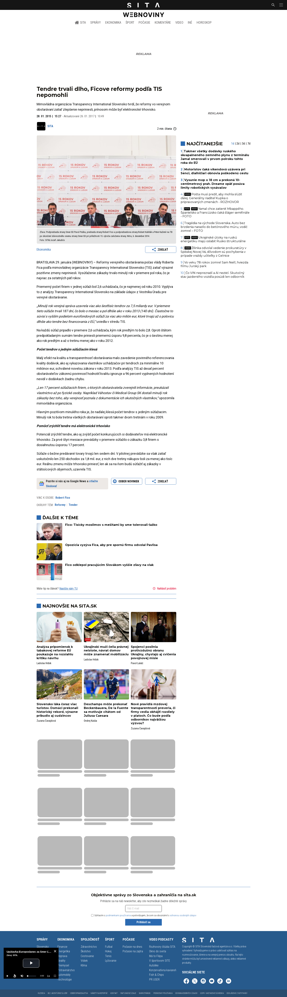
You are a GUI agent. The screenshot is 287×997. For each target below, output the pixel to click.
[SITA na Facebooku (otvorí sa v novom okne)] (186, 981)
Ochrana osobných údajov (186, 993)
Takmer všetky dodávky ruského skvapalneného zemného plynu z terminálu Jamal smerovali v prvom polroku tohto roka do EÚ (215, 156)
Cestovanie (87, 956)
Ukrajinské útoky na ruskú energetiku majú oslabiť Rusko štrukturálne (213, 239)
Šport (130, 22)
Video (179, 22)
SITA (80, 22)
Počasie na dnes (132, 946)
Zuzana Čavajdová (46, 720)
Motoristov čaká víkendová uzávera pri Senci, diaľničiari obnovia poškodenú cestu (214, 171)
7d (248, 143)
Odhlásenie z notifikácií (237, 993)
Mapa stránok (144, 993)
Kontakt (114, 993)
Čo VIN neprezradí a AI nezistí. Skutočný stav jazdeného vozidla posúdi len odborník (213, 274)
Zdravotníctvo (89, 946)
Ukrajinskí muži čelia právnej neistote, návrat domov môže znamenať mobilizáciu (106, 650)
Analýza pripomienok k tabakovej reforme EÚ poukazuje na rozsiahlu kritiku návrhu (55, 652)
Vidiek (84, 960)
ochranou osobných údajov (183, 915)
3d (243, 143)
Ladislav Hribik (44, 663)
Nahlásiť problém (164, 588)
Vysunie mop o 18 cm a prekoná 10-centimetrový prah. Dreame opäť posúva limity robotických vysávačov (213, 183)
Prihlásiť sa (143, 922)
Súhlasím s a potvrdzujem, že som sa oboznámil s (143, 915)
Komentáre (163, 22)
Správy (95, 22)
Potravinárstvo (66, 970)
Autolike (154, 965)
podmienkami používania (118, 915)
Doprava (62, 956)
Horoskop (204, 22)
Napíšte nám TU (68, 588)
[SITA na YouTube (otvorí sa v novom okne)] (211, 981)
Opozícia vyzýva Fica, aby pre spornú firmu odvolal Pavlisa (111, 545)
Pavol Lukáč (137, 663)
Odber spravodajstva (79, 993)
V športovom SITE (159, 960)
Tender (73, 505)
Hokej (108, 951)
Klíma (84, 965)
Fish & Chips (156, 974)
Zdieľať (160, 249)
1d (232, 143)
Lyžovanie (110, 960)
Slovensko (43, 946)
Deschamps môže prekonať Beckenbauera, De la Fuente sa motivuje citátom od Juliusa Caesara (106, 709)
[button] (281, 5)
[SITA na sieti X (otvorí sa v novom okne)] (194, 981)
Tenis (108, 956)
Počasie (144, 22)
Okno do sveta (157, 951)
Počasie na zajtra (133, 951)
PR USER (154, 979)
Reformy (60, 505)
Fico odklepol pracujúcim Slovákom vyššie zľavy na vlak (109, 565)
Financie (62, 946)
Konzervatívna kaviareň (162, 970)
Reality (61, 960)
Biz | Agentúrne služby (57, 993)
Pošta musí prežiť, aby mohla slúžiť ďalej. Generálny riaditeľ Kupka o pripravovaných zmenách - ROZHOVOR (211, 198)
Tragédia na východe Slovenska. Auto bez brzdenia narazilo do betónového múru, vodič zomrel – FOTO (214, 226)
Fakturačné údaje (128, 993)
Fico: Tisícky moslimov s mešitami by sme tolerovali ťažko (111, 525)
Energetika (63, 951)
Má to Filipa (156, 956)
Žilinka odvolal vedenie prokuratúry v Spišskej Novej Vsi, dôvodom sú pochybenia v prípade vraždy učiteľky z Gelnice (214, 251)
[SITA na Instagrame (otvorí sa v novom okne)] (203, 981)
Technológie (64, 979)
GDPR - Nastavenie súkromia (212, 993)
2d (237, 143)
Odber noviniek (126, 481)
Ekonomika (113, 22)
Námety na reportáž (99, 993)
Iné (190, 22)
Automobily (63, 974)
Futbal (108, 946)
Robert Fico (62, 497)
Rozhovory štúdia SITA (162, 946)
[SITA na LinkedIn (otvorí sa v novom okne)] (228, 981)
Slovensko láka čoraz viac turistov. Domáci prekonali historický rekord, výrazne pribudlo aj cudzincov (57, 709)
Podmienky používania (162, 993)
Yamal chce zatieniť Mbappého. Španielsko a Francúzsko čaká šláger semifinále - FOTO (215, 212)
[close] (55, 951)
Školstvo (86, 951)
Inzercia (41, 993)
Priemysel (63, 965)
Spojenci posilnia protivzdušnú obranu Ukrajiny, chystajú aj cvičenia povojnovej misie (153, 652)
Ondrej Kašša (90, 720)
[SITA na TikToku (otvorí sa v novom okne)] (220, 981)
